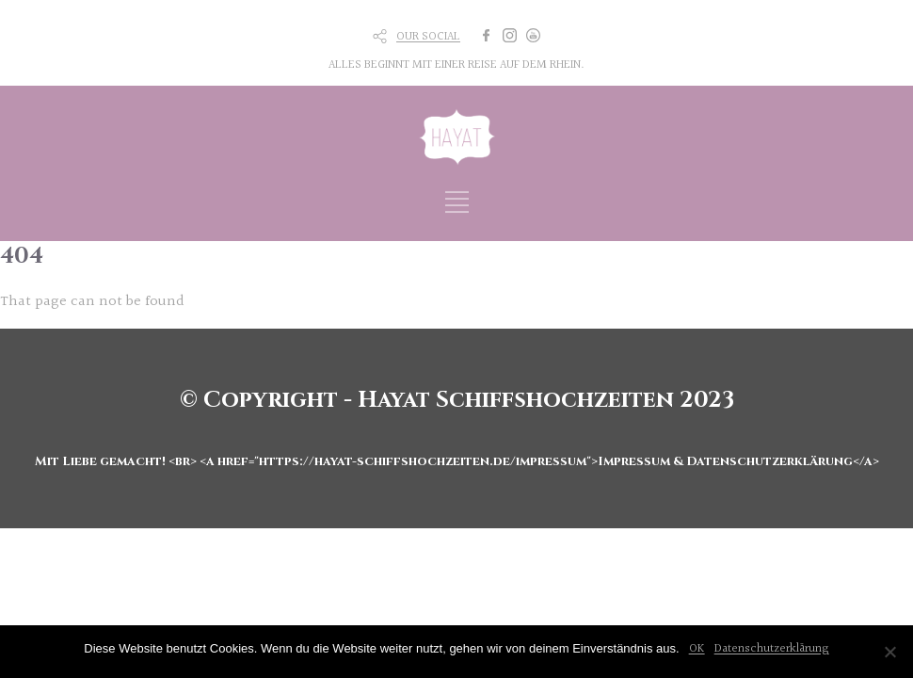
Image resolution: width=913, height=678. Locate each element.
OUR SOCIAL (428, 36)
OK (697, 648)
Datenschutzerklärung (771, 648)
